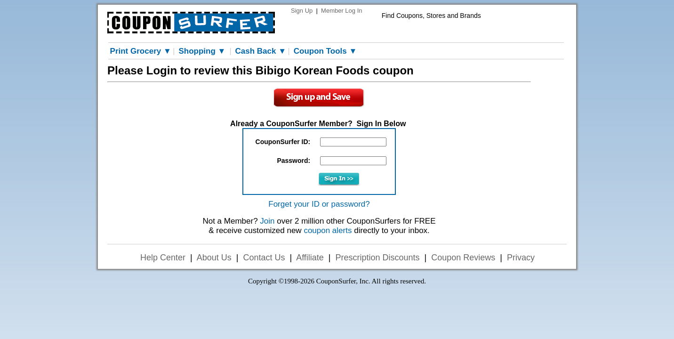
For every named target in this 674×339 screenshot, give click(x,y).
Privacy (521, 257)
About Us (214, 257)
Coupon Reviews (463, 257)
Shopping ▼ (201, 51)
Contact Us (264, 257)
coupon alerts (328, 230)
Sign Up (302, 10)
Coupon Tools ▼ (325, 51)
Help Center (162, 257)
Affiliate (310, 257)
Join (267, 221)
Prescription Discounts (378, 257)
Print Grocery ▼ (140, 51)
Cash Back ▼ (260, 51)
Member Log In (341, 10)
